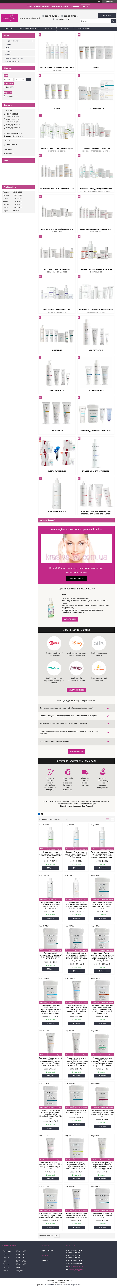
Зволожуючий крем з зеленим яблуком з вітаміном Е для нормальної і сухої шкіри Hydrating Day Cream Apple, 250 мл (102, 957)
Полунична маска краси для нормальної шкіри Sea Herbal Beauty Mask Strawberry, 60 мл (50, 1165)
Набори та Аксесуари (57, 471)
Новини (8, 44)
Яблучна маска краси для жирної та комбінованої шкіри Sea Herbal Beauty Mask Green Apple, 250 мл (76, 1165)
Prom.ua (69, 1280)
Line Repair (57, 350)
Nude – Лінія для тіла (57, 511)
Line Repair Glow (57, 390)
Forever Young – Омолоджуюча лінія (57, 189)
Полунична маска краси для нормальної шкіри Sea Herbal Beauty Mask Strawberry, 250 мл (102, 1113)
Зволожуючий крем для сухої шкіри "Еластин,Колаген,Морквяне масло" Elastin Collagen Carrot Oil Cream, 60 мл (50, 1062)
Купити (51, 868)
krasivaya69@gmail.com (14, 136)
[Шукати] (113, 21)
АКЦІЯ (85, 6)
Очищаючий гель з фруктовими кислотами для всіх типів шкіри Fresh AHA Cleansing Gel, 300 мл (76, 905)
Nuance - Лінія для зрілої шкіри (95, 471)
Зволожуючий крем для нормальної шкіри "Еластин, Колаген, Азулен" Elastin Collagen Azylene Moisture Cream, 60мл (76, 1009)
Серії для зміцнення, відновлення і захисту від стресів (54, 680)
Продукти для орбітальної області (95, 431)
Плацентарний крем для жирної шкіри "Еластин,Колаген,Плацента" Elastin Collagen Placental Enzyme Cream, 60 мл (76, 1062)
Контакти (65, 29)
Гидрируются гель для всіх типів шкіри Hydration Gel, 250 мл (102, 1215)
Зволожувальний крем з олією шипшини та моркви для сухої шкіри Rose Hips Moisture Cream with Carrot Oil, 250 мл (76, 957)
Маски (57, 108)
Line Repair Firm (96, 350)
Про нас (48, 29)
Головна (8, 29)
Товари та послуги (27, 29)
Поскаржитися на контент (53, 1285)
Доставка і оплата (84, 29)
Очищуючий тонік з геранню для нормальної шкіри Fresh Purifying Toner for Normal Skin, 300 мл (76, 855)
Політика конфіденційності (71, 1285)
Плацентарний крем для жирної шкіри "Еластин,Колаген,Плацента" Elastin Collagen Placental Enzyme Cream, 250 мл (102, 1062)
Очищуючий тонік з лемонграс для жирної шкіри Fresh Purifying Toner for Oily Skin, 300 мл (51, 855)
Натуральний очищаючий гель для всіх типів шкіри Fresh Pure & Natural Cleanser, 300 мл (50, 905)
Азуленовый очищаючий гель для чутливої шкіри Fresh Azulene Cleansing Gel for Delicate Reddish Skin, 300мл (102, 855)
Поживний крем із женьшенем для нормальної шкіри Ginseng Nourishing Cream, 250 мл (50, 956)
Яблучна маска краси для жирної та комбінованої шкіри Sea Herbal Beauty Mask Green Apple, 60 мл (102, 1165)
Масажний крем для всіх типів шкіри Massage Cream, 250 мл (76, 1112)
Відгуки (7, 55)
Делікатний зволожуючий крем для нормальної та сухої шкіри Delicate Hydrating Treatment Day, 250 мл (50, 1114)
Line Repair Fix (57, 431)
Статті (7, 48)
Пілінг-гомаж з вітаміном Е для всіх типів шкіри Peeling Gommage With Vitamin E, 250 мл (102, 905)
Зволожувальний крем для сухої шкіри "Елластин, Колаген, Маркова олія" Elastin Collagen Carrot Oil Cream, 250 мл (102, 1009)
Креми (95, 68)
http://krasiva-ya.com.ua (14, 133)
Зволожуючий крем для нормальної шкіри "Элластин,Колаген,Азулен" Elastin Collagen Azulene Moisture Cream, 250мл (50, 1009)
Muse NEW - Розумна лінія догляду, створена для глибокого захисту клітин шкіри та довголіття (96, 514)
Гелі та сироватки (96, 108)
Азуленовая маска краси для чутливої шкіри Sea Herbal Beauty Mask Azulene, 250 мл (50, 1215)
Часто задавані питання (14, 58)
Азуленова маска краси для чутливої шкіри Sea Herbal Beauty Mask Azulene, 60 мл (76, 1215)
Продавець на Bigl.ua (58, 1282)
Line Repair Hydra (96, 390)
